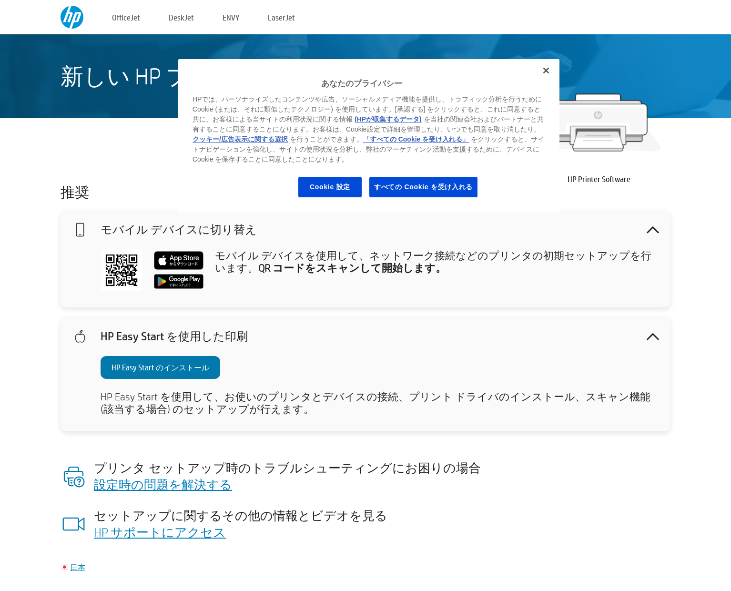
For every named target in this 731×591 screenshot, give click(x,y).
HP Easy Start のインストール (160, 367)
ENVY (231, 17)
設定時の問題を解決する (163, 484)
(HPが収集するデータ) (388, 119)
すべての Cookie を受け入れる (423, 187)
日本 (77, 566)
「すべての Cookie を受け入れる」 (416, 139)
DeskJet (181, 17)
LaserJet (281, 17)
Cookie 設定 (330, 187)
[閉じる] (546, 70)
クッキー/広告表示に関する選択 (240, 139)
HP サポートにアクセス (160, 532)
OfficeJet (126, 17)
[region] (368, 136)
